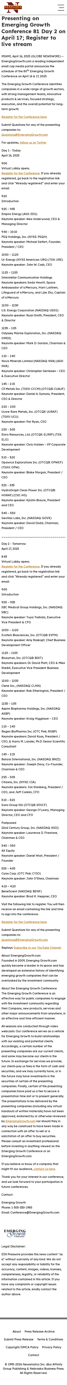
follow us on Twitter (33, 142)
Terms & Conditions (50, 1339)
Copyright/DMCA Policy (22, 1347)
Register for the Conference (20, 173)
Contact (33, 1355)
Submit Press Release (18, 1339)
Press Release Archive (39, 1331)
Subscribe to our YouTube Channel (37, 947)
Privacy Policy (51, 1347)
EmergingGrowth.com (21, 1121)
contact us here (44, 1169)
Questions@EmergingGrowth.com (24, 135)
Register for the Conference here (24, 117)
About (17, 1331)
